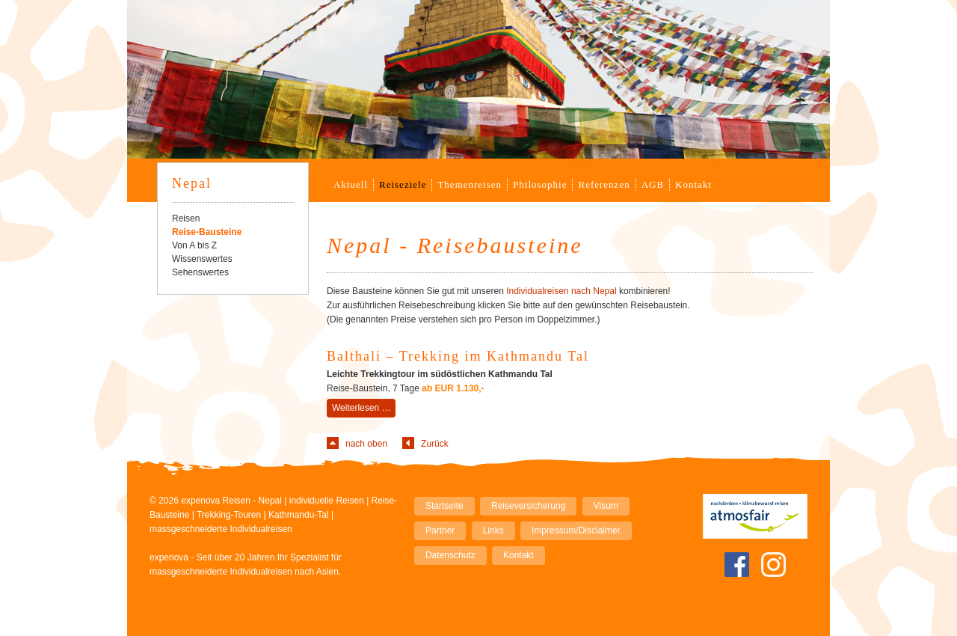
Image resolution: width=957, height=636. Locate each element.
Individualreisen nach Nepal (561, 291)
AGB (652, 184)
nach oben (366, 443)
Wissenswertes (202, 259)
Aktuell (350, 184)
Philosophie (540, 184)
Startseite (444, 506)
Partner (440, 530)
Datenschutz (450, 555)
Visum (606, 506)
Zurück (435, 443)
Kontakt (693, 184)
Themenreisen (469, 184)
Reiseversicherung (528, 506)
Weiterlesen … (364, 409)
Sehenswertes (200, 272)
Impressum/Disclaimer (576, 530)
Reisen (186, 218)
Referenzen (604, 184)
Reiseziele (402, 184)
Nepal (192, 183)
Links (493, 530)
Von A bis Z (194, 245)
